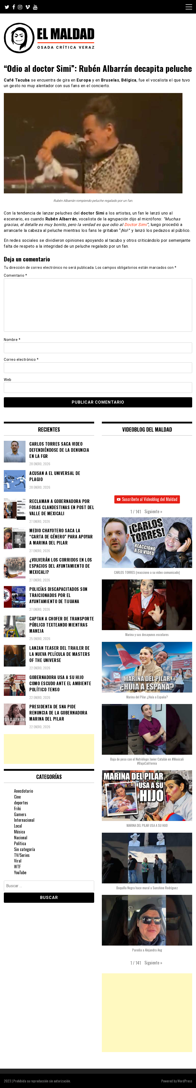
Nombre (12, 340)
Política (20, 843)
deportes (21, 803)
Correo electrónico (21, 359)
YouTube (20, 872)
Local (18, 826)
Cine (17, 797)
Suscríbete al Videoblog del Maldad (147, 499)
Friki (17, 808)
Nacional (20, 837)
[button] (153, 511)
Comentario (15, 275)
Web (7, 380)
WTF (17, 867)
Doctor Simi (135, 224)
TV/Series (22, 855)
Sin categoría (24, 849)
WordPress (184, 1080)
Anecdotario (23, 791)
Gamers (20, 814)
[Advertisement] (49, 749)
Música (19, 832)
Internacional (24, 820)
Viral (17, 861)
